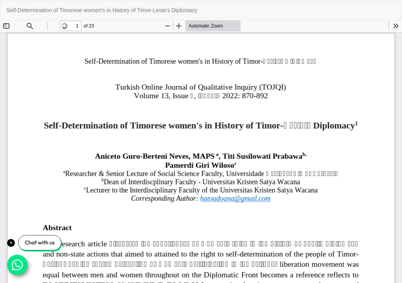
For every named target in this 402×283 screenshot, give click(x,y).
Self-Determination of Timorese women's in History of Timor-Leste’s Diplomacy (101, 10)
